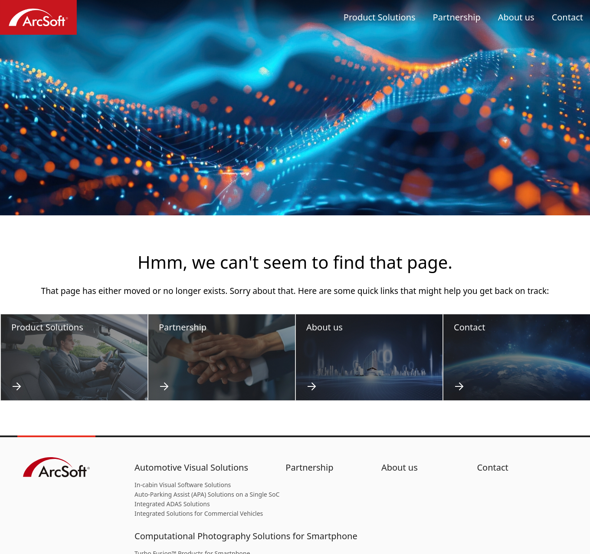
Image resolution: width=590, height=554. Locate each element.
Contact (567, 17)
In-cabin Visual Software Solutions (182, 485)
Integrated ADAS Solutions (172, 504)
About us (516, 17)
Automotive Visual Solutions (191, 467)
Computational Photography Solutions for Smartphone (245, 536)
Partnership (457, 17)
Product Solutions (380, 17)
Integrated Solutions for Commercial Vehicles (198, 513)
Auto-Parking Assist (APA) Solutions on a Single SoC (206, 494)
